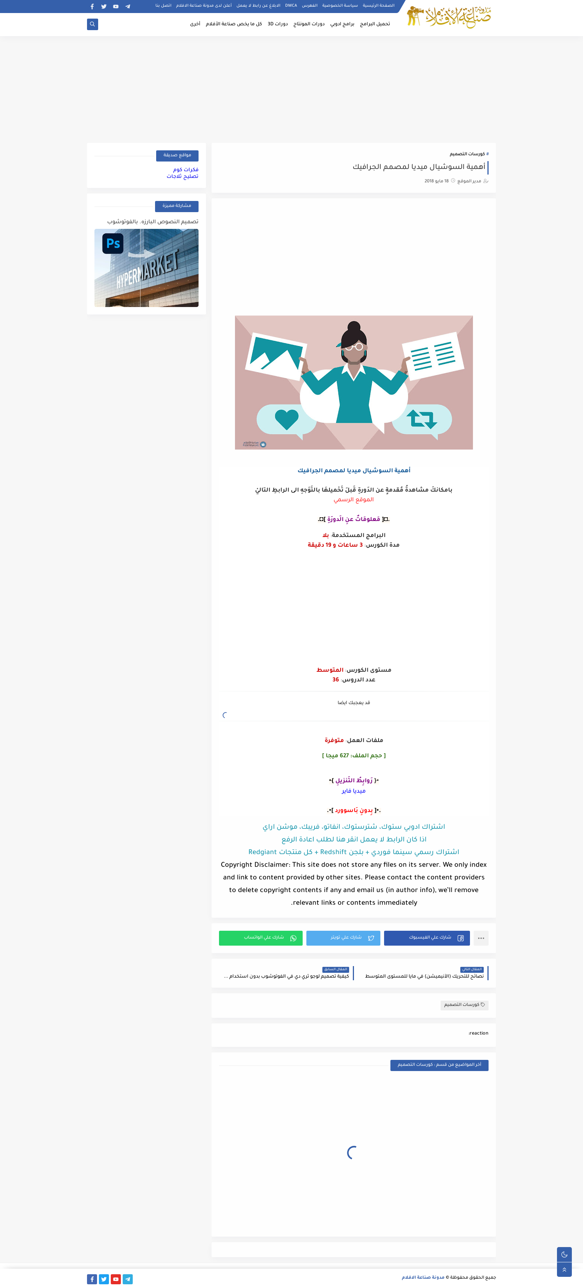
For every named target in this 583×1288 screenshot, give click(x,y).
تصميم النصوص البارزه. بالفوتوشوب (153, 223)
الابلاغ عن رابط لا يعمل (258, 6)
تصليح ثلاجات (183, 177)
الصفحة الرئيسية (378, 6)
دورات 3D (278, 24)
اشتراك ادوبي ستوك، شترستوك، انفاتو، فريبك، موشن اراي (353, 827)
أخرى (195, 24)
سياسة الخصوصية (340, 6)
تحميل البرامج (375, 24)
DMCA (291, 6)
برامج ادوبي (342, 24)
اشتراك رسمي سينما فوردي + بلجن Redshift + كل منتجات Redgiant (353, 853)
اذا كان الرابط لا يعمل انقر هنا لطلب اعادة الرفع (353, 840)
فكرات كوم (186, 170)
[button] (427, 938)
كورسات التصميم (467, 154)
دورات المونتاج (309, 24)
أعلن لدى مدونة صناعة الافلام (204, 6)
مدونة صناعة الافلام (423, 1278)
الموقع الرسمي (354, 500)
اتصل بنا (163, 6)
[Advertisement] (291, 88)
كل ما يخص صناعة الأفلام (234, 24)
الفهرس (310, 6)
